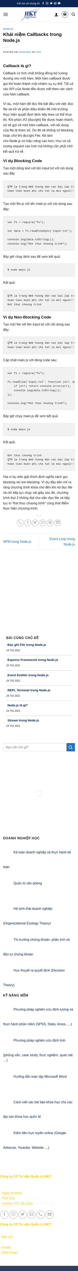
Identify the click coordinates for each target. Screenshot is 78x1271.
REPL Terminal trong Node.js (28, 690)
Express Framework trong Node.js (32, 660)
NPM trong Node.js (17, 541)
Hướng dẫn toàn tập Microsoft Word (40, 1076)
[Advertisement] (39, 590)
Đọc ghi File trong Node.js (26, 644)
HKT (38, 52)
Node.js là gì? (17, 705)
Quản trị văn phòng (28, 883)
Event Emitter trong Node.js (28, 675)
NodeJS (8, 29)
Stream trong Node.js (23, 720)
